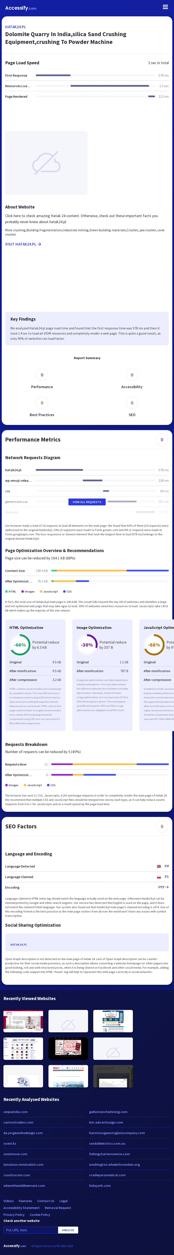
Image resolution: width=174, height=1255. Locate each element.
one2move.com (15, 1154)
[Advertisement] (87, 117)
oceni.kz (9, 1143)
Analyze (68, 1230)
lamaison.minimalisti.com (23, 1164)
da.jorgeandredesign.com (23, 1133)
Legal (63, 1201)
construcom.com (16, 1175)
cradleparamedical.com (107, 1175)
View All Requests (87, 502)
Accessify (20, 8)
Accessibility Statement (21, 1208)
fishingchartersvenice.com (109, 1154)
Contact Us (45, 1201)
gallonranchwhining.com (108, 1112)
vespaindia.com (15, 1112)
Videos (8, 1201)
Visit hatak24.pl (23, 244)
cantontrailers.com (18, 1122)
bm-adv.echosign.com (106, 1122)
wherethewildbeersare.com (24, 1185)
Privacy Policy (14, 1214)
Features (25, 1201)
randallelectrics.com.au (107, 1143)
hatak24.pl (15, 26)
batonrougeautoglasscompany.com (117, 1133)
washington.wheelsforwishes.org (114, 1164)
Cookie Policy (40, 1214)
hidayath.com (100, 1185)
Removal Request (58, 1208)
